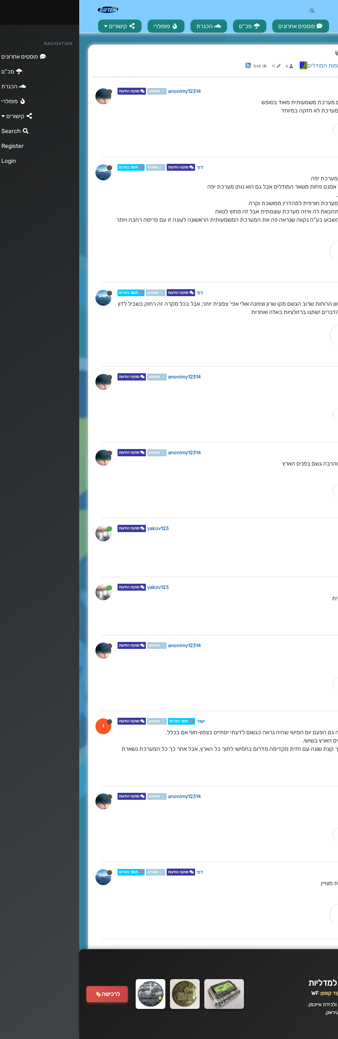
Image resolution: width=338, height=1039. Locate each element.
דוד (120, 167)
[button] (40, 26)
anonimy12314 (105, 91)
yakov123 (78, 529)
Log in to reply (292, 66)
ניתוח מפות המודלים (251, 65)
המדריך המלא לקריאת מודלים (293, 129)
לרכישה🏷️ (28, 994)
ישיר (121, 721)
